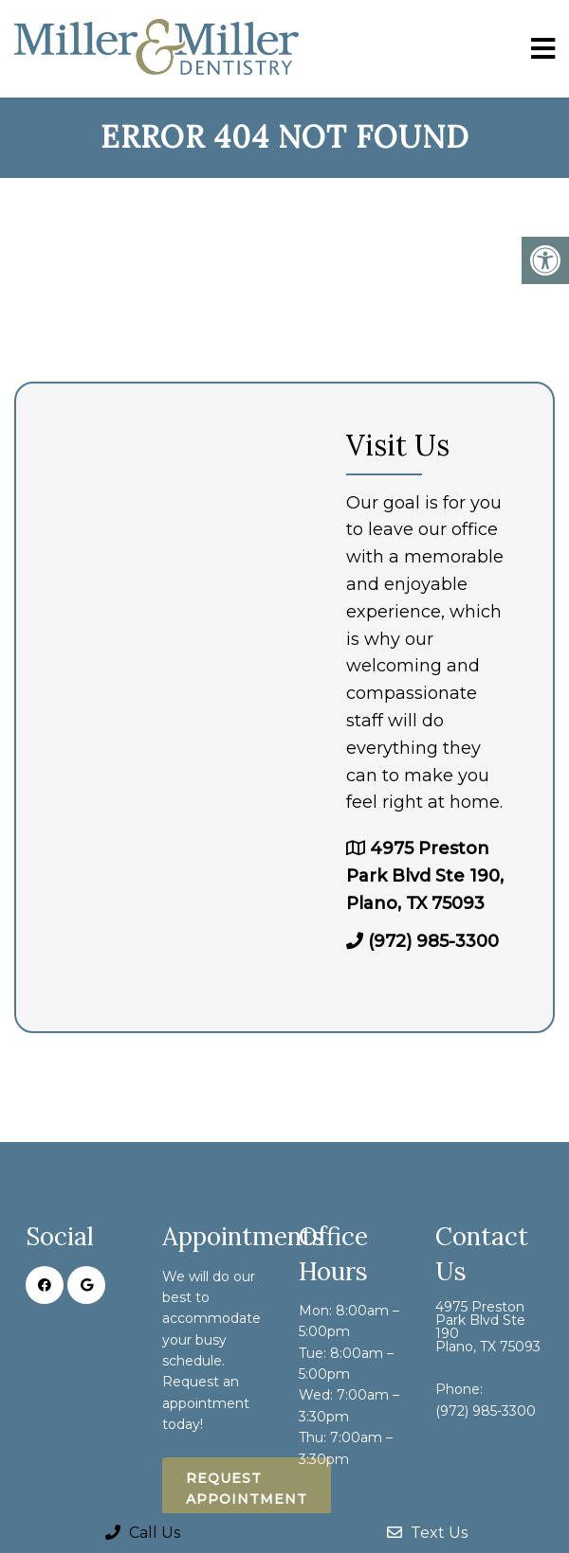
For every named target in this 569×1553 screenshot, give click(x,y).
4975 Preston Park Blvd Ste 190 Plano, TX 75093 (488, 1326)
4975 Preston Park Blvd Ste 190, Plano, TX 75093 (425, 876)
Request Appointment (246, 1489)
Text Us (427, 1533)
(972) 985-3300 (433, 941)
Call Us (142, 1533)
